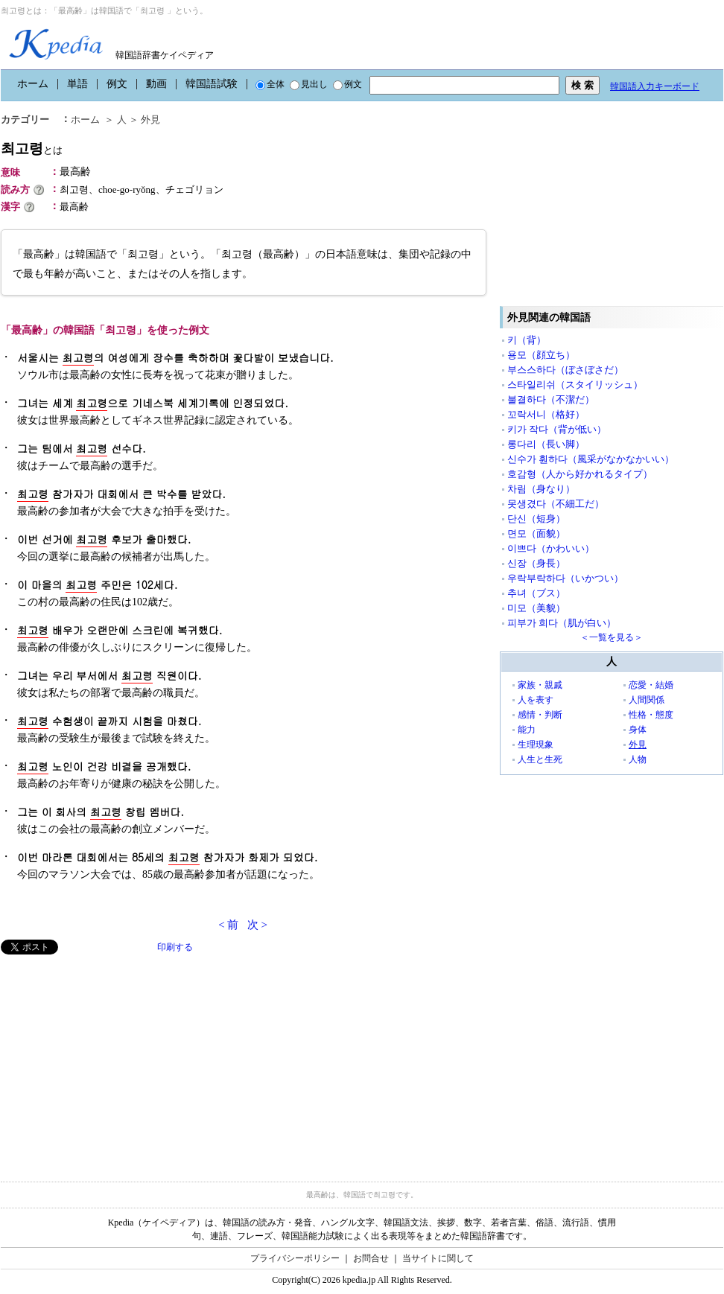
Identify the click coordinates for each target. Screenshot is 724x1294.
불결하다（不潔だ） (550, 399)
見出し (309, 84)
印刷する (175, 947)
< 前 (228, 925)
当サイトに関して (438, 1258)
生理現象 (535, 744)
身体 (638, 729)
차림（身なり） (541, 488)
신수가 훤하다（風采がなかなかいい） (590, 459)
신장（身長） (536, 563)
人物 (638, 759)
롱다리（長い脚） (546, 444)
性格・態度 (651, 715)
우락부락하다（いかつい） (565, 578)
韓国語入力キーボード (654, 86)
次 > (257, 925)
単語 (77, 83)
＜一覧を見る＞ (611, 637)
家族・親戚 (540, 685)
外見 (150, 119)
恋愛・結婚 (651, 685)
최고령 (32, 148)
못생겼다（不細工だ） (555, 503)
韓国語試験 (211, 83)
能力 (527, 729)
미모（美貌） (536, 607)
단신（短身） (536, 518)
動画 (156, 83)
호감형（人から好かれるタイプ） (579, 473)
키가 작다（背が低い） (556, 429)
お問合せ (371, 1258)
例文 (117, 83)
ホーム (32, 83)
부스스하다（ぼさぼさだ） (565, 369)
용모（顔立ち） (541, 354)
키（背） (526, 339)
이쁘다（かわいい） (550, 548)
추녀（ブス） (536, 593)
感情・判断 (540, 715)
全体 (270, 84)
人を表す (535, 700)
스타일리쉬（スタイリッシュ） (575, 384)
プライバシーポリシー (295, 1258)
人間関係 (646, 700)
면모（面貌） (536, 533)
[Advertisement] (112, 1059)
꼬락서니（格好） (546, 414)
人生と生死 (540, 759)
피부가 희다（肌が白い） (561, 622)
